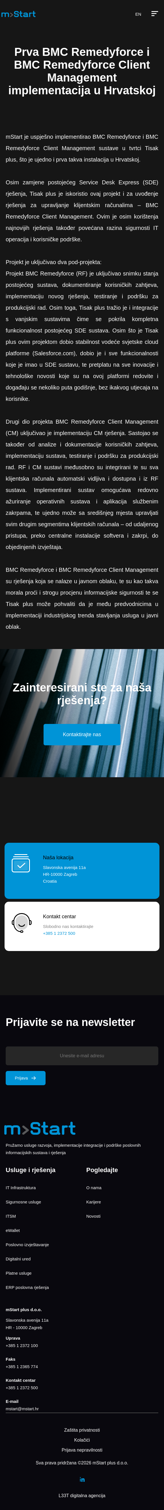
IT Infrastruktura (21, 1187)
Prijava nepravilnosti (82, 1450)
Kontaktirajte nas (82, 734)
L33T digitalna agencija (82, 1495)
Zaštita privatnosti (82, 1430)
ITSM (11, 1216)
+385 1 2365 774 (22, 1366)
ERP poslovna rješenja (27, 1287)
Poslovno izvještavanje (27, 1244)
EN (138, 14)
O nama (93, 1187)
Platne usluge (19, 1273)
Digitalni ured (18, 1258)
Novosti (93, 1216)
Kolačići (82, 1440)
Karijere (93, 1201)
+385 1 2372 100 (22, 1345)
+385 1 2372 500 (22, 1387)
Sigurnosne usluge (23, 1201)
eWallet (13, 1230)
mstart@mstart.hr (22, 1408)
